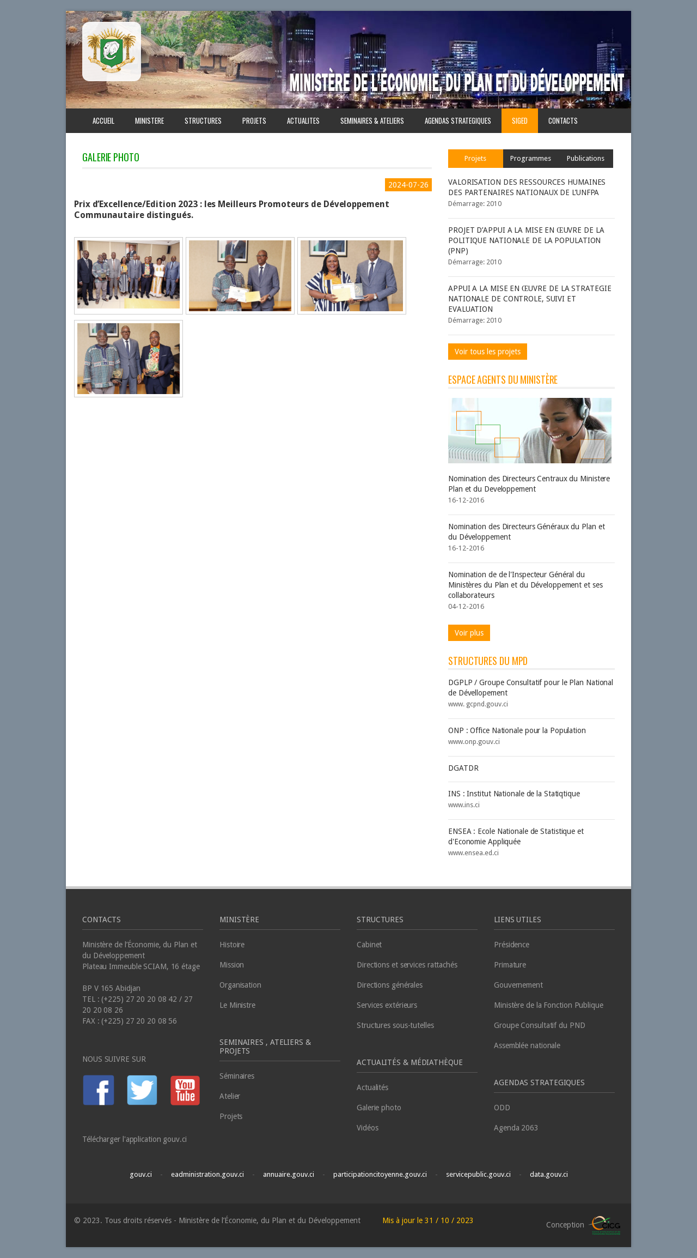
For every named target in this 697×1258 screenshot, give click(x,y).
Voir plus (469, 632)
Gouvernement (518, 985)
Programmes (530, 158)
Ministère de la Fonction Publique (548, 1005)
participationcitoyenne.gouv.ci (380, 1174)
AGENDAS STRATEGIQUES (458, 120)
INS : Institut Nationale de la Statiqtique (514, 793)
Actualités (372, 1087)
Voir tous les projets (488, 351)
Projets (475, 158)
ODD (502, 1107)
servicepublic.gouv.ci (478, 1174)
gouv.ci (141, 1174)
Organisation (240, 985)
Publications (585, 158)
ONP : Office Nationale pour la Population (517, 730)
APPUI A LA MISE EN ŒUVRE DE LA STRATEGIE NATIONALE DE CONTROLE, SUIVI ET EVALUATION (529, 298)
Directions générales (390, 985)
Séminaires (236, 1076)
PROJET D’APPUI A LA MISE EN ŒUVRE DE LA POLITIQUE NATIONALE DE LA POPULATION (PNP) (526, 240)
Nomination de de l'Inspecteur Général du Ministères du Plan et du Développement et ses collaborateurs (525, 585)
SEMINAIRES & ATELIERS (372, 120)
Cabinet (369, 944)
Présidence (511, 944)
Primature (510, 964)
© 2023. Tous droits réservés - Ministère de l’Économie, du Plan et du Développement (218, 1220)
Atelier (229, 1096)
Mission (231, 964)
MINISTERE (149, 120)
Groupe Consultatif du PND (539, 1025)
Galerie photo (379, 1107)
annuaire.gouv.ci (288, 1174)
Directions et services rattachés (407, 964)
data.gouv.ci (549, 1174)
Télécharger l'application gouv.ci (134, 1139)
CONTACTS (563, 120)
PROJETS (254, 120)
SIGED (520, 120)
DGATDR (463, 768)
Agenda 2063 (516, 1127)
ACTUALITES (303, 120)
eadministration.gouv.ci (207, 1174)
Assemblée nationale (527, 1045)
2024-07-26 (408, 184)
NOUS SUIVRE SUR (114, 1059)
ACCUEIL (103, 120)
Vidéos (367, 1127)
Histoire (231, 944)
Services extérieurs (387, 1005)
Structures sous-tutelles (395, 1025)
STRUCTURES (203, 120)
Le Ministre (237, 1005)
